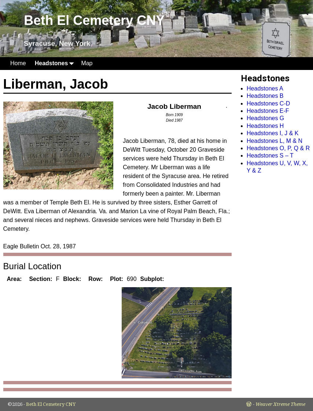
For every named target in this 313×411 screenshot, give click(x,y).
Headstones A (265, 88)
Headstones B (265, 96)
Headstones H (265, 126)
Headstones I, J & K (272, 133)
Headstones (56, 63)
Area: (14, 279)
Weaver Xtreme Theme (280, 404)
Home (18, 63)
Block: (72, 279)
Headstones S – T (270, 155)
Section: (40, 279)
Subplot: (152, 279)
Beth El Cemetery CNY (94, 20)
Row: (95, 279)
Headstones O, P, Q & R (278, 148)
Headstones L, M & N (274, 141)
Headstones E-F (268, 111)
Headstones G (265, 118)
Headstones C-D (268, 103)
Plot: (116, 279)
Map (86, 63)
